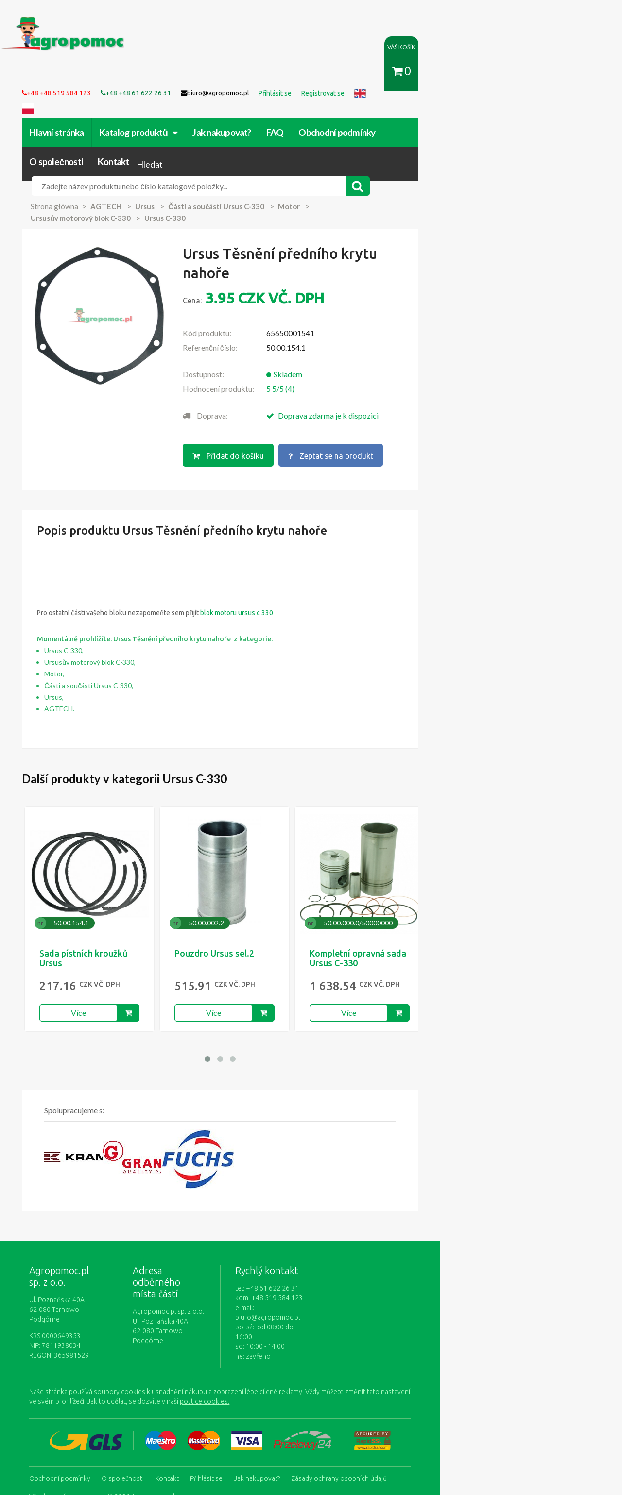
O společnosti (436, 117)
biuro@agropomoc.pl (378, 1244)
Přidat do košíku (304, 393)
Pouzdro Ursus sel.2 (234, 889)
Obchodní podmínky (356, 117)
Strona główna (74, 176)
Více (97, 949)
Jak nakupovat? (241, 117)
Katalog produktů (157, 117)
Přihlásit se (225, 1394)
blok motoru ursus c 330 (256, 549)
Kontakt (494, 117)
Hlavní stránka (76, 117)
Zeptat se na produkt (408, 393)
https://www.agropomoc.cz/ (68, 22)
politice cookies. (86, 1318)
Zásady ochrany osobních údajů (358, 1394)
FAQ (294, 117)
